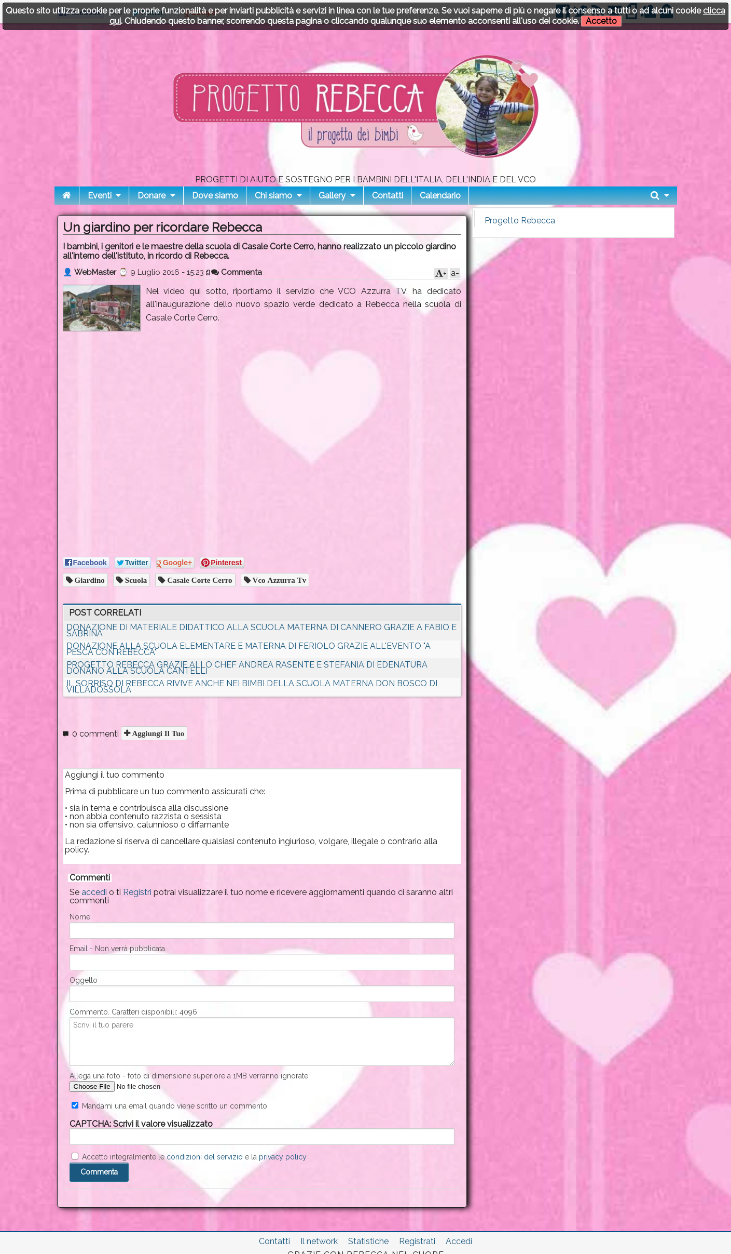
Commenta (236, 272)
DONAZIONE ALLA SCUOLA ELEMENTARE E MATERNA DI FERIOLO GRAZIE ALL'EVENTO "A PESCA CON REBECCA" (248, 649)
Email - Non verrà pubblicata (117, 948)
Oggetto (84, 980)
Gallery (332, 196)
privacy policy (283, 1157)
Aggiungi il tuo (157, 733)
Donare (151, 196)
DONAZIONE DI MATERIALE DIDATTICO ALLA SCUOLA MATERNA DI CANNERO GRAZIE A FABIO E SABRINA (261, 630)
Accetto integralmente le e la (189, 1157)
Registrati (417, 1241)
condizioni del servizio (205, 1157)
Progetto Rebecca (520, 220)
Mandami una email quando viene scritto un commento (169, 1106)
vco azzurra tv (279, 580)
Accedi (459, 1241)
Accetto (601, 21)
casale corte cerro (198, 580)
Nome (80, 917)
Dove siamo (215, 196)
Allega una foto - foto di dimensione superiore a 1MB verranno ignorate (189, 1075)
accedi (94, 892)
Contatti (387, 196)
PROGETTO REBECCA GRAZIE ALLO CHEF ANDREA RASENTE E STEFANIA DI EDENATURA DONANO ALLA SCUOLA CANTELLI (246, 668)
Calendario (440, 196)
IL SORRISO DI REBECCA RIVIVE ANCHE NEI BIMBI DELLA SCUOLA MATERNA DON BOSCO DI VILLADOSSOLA (251, 686)
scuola (135, 580)
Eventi (100, 196)
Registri (137, 892)
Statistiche (368, 1241)
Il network (319, 1241)
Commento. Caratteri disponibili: (133, 1012)
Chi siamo (273, 196)
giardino (89, 580)
